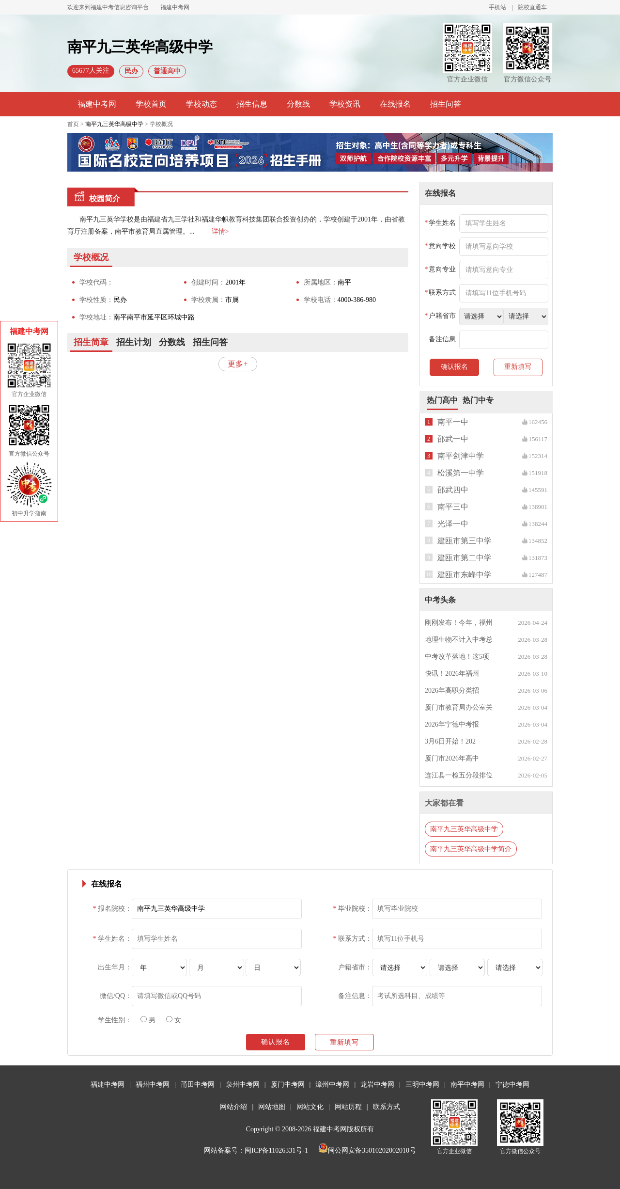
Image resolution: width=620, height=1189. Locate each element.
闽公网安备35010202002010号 (367, 1150)
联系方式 (386, 1106)
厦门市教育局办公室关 (459, 707)
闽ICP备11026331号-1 (276, 1150)
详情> (220, 231)
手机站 (497, 7)
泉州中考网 (243, 1084)
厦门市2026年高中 (452, 758)
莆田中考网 (198, 1084)
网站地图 (271, 1106)
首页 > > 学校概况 (120, 124)
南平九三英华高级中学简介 (471, 849)
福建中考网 (97, 104)
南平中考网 (467, 1084)
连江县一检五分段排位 (459, 775)
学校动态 (201, 104)
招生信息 (251, 104)
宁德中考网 (512, 1084)
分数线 (298, 104)
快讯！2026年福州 (452, 673)
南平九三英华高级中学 (114, 124)
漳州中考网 (332, 1084)
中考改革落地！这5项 (457, 656)
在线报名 (395, 104)
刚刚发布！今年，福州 (459, 622)
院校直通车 (532, 7)
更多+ (238, 364)
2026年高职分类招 (452, 690)
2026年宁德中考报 (452, 724)
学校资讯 (344, 104)
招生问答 (445, 104)
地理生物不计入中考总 (459, 639)
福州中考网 (153, 1084)
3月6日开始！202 (450, 741)
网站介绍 (233, 1106)
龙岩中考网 (377, 1084)
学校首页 (151, 104)
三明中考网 (422, 1084)
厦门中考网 (288, 1084)
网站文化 (310, 1106)
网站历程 (348, 1106)
